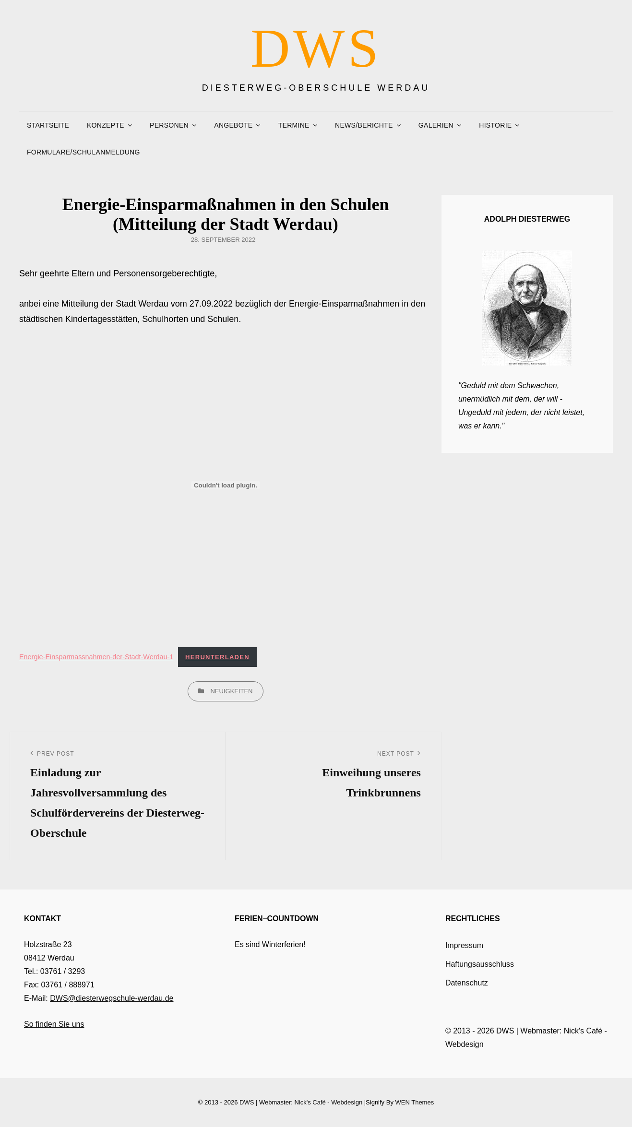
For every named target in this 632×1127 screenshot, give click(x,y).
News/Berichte (364, 125)
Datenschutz (466, 983)
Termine (294, 125)
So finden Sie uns (54, 1024)
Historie (495, 125)
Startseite (48, 125)
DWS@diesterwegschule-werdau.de (111, 998)
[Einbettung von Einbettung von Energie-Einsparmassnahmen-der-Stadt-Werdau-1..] (225, 485)
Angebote (233, 125)
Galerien (435, 125)
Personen (169, 125)
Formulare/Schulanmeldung (83, 152)
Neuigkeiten (231, 691)
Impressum (464, 945)
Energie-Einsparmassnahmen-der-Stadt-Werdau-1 (96, 657)
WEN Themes (414, 1102)
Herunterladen (217, 657)
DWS (316, 48)
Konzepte (105, 125)
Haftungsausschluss (479, 964)
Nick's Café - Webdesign (328, 1102)
